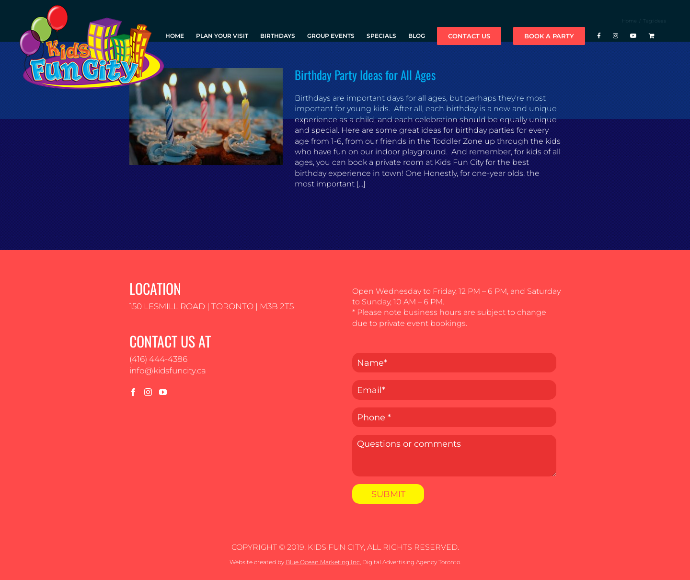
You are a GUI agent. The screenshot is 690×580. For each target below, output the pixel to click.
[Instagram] (148, 392)
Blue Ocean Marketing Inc (323, 562)
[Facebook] (133, 392)
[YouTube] (163, 392)
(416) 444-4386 (158, 359)
